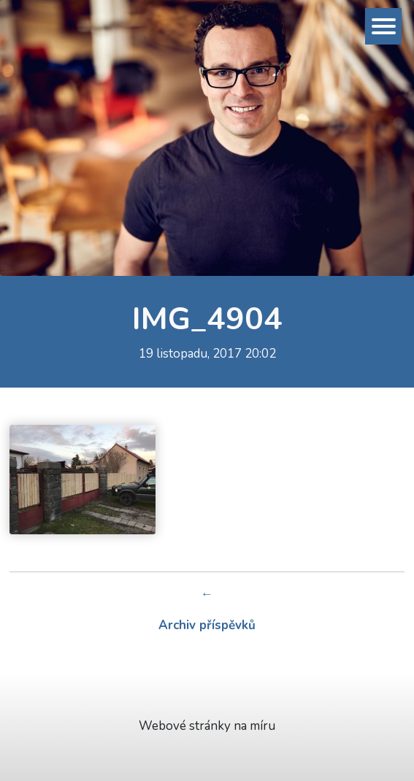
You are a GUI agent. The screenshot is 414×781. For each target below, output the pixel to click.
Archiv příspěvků (207, 625)
